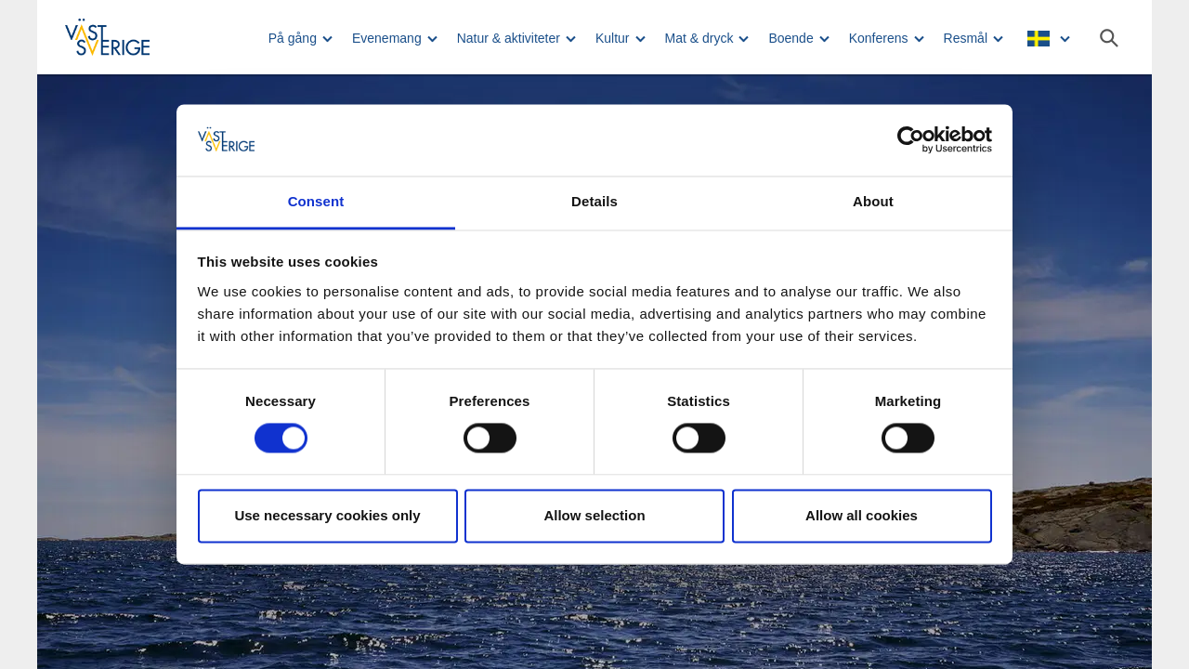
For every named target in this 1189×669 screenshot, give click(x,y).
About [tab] (873, 201)
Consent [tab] (316, 201)
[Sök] (1109, 38)
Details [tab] (594, 201)
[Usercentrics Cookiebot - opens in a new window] (911, 140)
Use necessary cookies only (327, 515)
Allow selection (594, 515)
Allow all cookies (861, 515)
